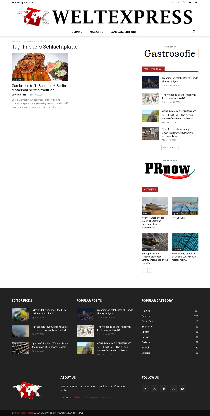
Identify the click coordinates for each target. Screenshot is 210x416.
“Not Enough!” (179, 217)
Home (15, 41)
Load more (170, 147)
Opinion (176, 213)
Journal (78, 32)
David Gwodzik (19, 94)
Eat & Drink (18, 80)
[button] (194, 32)
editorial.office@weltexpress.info (92, 397)
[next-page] (149, 270)
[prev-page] (144, 270)
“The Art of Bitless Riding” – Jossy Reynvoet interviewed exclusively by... (177, 133)
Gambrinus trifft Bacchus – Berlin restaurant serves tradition (39, 88)
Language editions (125, 32)
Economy (177, 249)
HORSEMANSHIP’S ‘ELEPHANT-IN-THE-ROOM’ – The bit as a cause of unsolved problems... (179, 115)
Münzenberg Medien (24, 412)
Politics (146, 213)
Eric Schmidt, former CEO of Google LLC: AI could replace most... (184, 256)
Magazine (98, 32)
